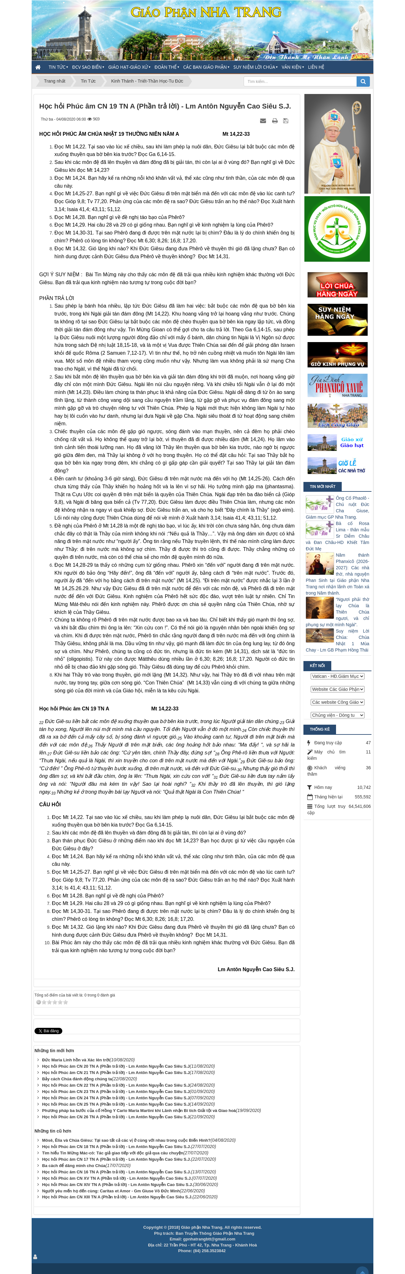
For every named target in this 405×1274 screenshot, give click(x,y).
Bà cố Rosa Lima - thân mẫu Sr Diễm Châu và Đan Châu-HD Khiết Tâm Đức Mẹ (337, 536)
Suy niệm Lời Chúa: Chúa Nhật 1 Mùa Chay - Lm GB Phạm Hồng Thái (337, 640)
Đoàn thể (165, 67)
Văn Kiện (291, 67)
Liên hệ (316, 67)
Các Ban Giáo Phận (205, 67)
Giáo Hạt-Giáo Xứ (128, 67)
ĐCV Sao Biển (87, 67)
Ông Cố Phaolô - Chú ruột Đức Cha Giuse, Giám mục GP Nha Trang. (337, 508)
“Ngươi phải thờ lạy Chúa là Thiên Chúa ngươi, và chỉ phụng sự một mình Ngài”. (337, 612)
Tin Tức (57, 67)
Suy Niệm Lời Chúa (254, 67)
